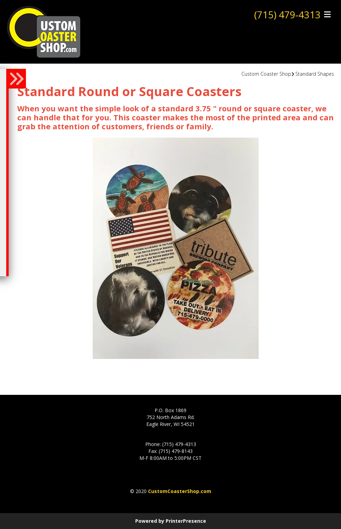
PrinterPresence (186, 521)
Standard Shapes (314, 74)
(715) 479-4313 (287, 14)
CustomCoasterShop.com (179, 491)
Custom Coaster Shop (266, 74)
